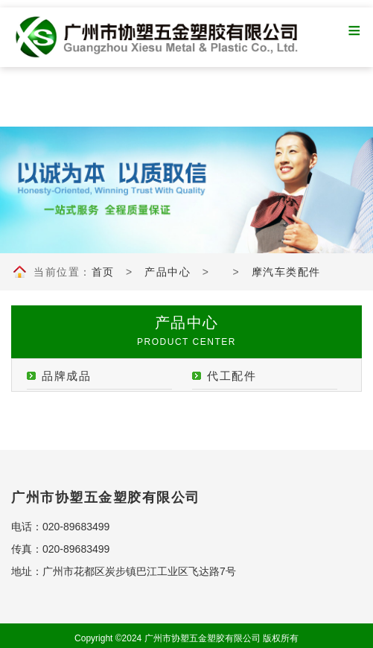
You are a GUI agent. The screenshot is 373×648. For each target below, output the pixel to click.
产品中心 (167, 271)
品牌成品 (66, 375)
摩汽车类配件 (286, 271)
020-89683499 (75, 527)
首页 (103, 271)
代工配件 (231, 375)
